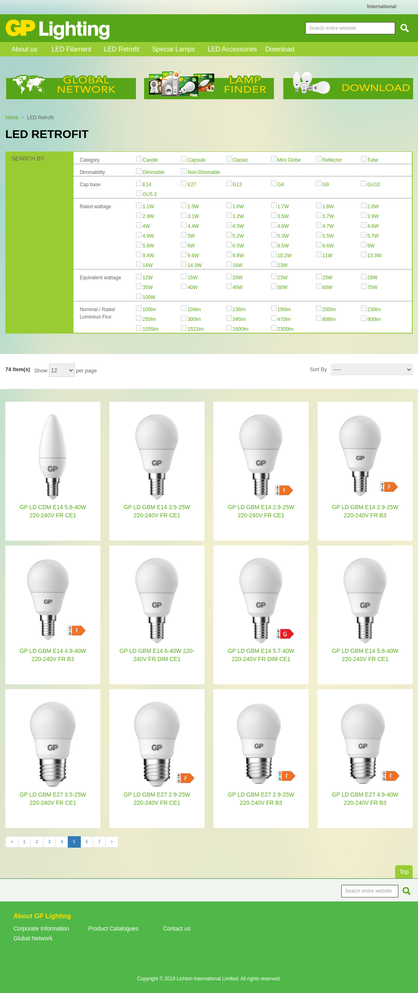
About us (24, 49)
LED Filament (71, 49)
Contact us (177, 928)
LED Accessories (232, 49)
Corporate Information (41, 928)
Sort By (318, 369)
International (381, 6)
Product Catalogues (113, 928)
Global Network (33, 938)
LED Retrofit (122, 49)
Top (404, 871)
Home (11, 117)
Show (41, 370)
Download (279, 49)
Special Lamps (173, 49)
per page (86, 370)
